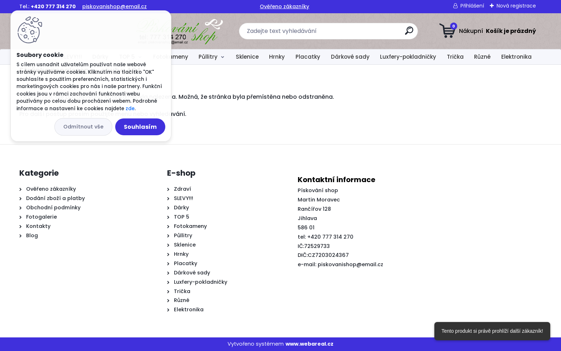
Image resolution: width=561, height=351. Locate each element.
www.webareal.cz (309, 343)
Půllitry (208, 56)
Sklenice (247, 56)
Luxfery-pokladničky (408, 56)
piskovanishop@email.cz (114, 6)
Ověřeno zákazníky (284, 6)
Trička (455, 56)
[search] (351, 33)
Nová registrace (516, 5)
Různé (482, 56)
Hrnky (277, 56)
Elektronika (516, 56)
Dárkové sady (350, 56)
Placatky (308, 56)
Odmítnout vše (83, 126)
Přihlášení (472, 5)
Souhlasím (140, 127)
